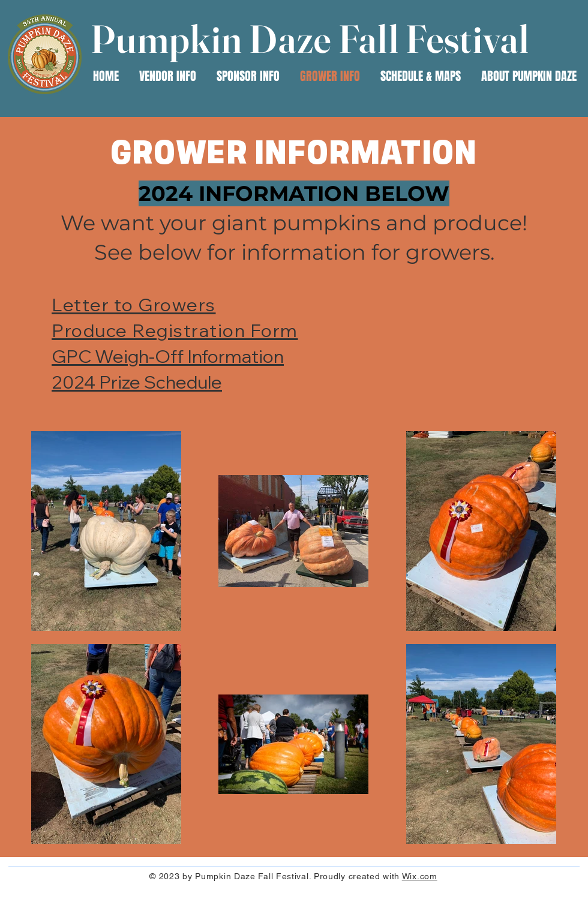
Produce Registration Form (175, 330)
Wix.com (419, 876)
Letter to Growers (134, 304)
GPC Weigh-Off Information (168, 356)
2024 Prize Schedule (137, 382)
